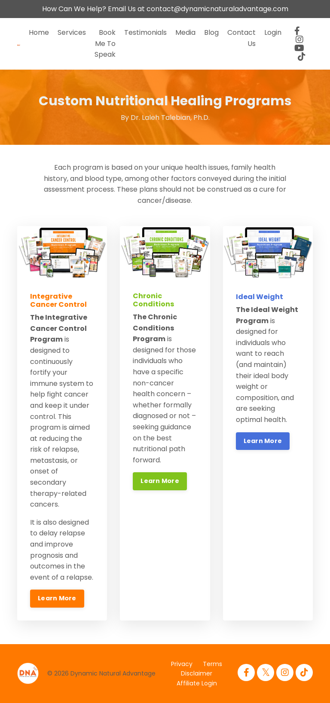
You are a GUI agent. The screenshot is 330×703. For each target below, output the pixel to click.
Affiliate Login (197, 683)
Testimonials (145, 32)
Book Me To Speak (105, 43)
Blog (211, 32)
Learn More (57, 598)
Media (185, 32)
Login (272, 32)
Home (39, 32)
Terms (212, 664)
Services (72, 32)
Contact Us (241, 38)
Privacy (181, 664)
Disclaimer (196, 673)
